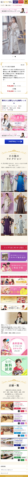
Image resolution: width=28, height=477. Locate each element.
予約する (16, 408)
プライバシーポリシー (14, 469)
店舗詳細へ (23, 408)
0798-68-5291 (18, 440)
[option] (14, 35)
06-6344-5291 (18, 416)
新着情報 (14, 466)
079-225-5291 (18, 453)
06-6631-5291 (18, 428)
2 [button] (15, 56)
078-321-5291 (18, 404)
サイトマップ (14, 473)
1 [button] (12, 56)
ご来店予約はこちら (15, 142)
